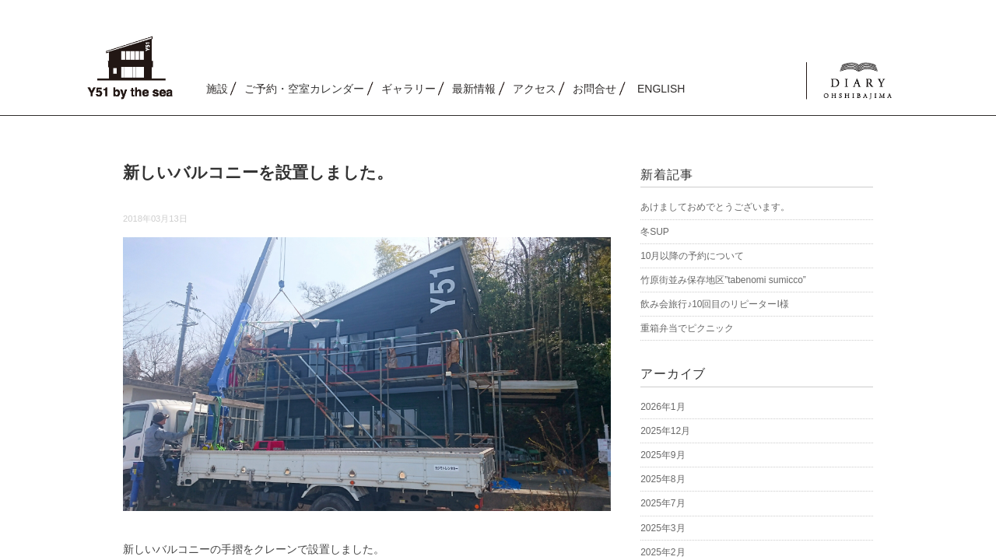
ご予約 (304, 88)
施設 (217, 88)
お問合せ (594, 88)
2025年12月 (665, 430)
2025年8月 (662, 479)
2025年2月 (662, 552)
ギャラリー (408, 88)
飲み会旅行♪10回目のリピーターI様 (714, 304)
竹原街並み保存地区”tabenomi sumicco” (723, 280)
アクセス (534, 88)
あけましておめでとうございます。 (715, 206)
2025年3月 (662, 528)
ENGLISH (661, 88)
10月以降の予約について (692, 255)
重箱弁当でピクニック (687, 328)
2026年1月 (662, 406)
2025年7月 (662, 503)
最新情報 (474, 88)
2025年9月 (662, 455)
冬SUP (654, 231)
